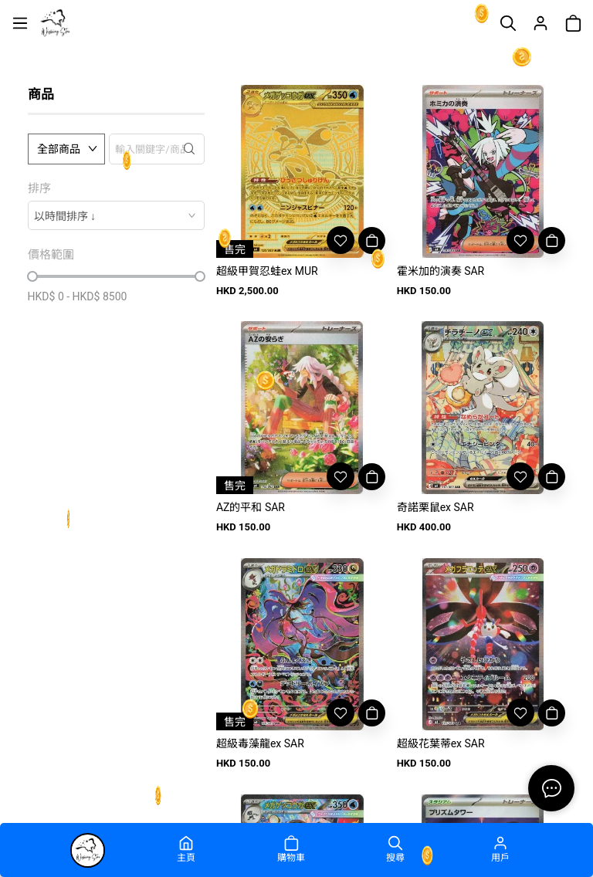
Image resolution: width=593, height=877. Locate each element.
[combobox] (116, 215)
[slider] (32, 276)
